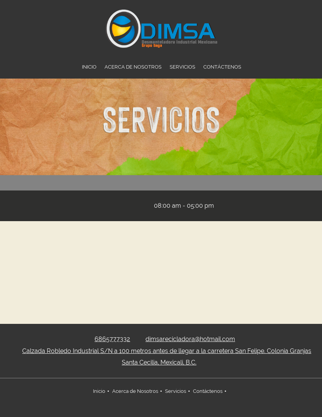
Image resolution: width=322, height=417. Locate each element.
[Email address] (136, 206)
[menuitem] (89, 67)
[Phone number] (125, 206)
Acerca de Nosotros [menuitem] (135, 391)
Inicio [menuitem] (99, 391)
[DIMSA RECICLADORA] (161, 29)
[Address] (113, 206)
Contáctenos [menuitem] (207, 391)
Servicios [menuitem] (175, 391)
